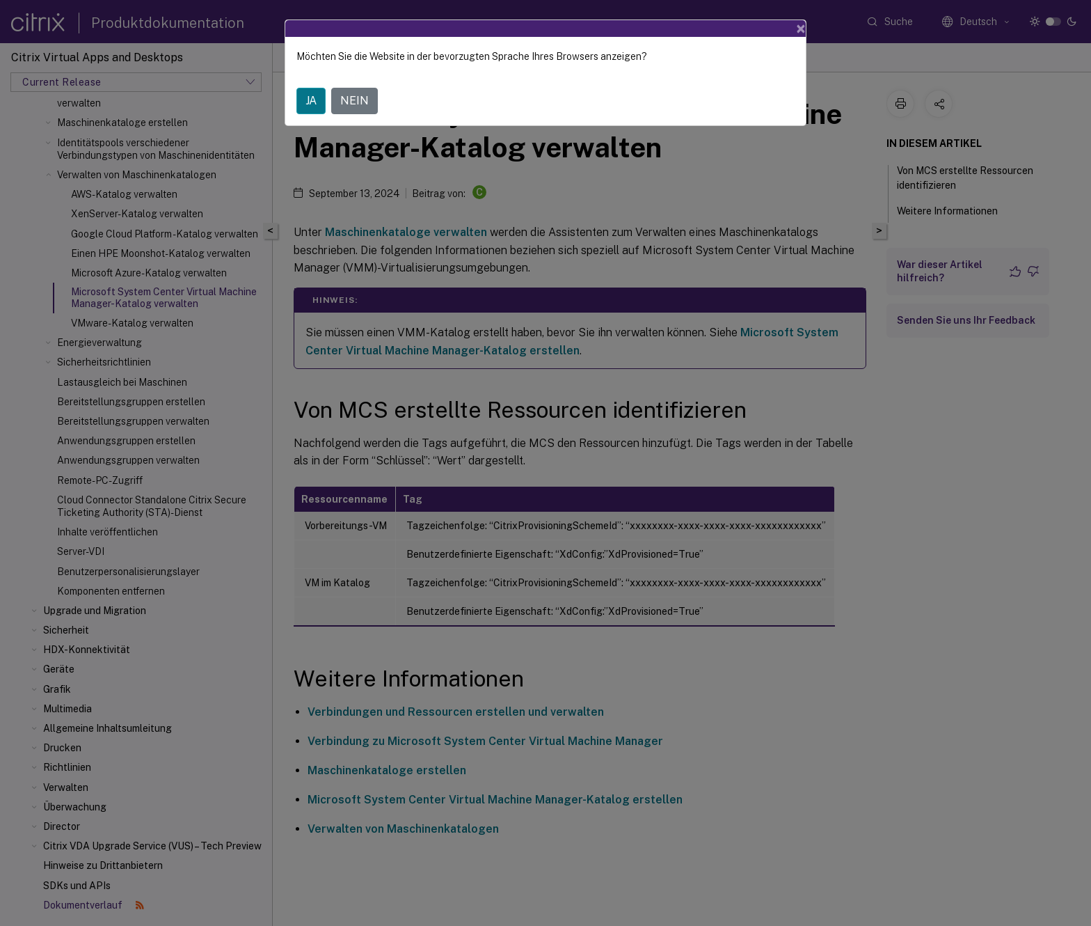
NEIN (354, 100)
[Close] (801, 28)
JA (311, 100)
